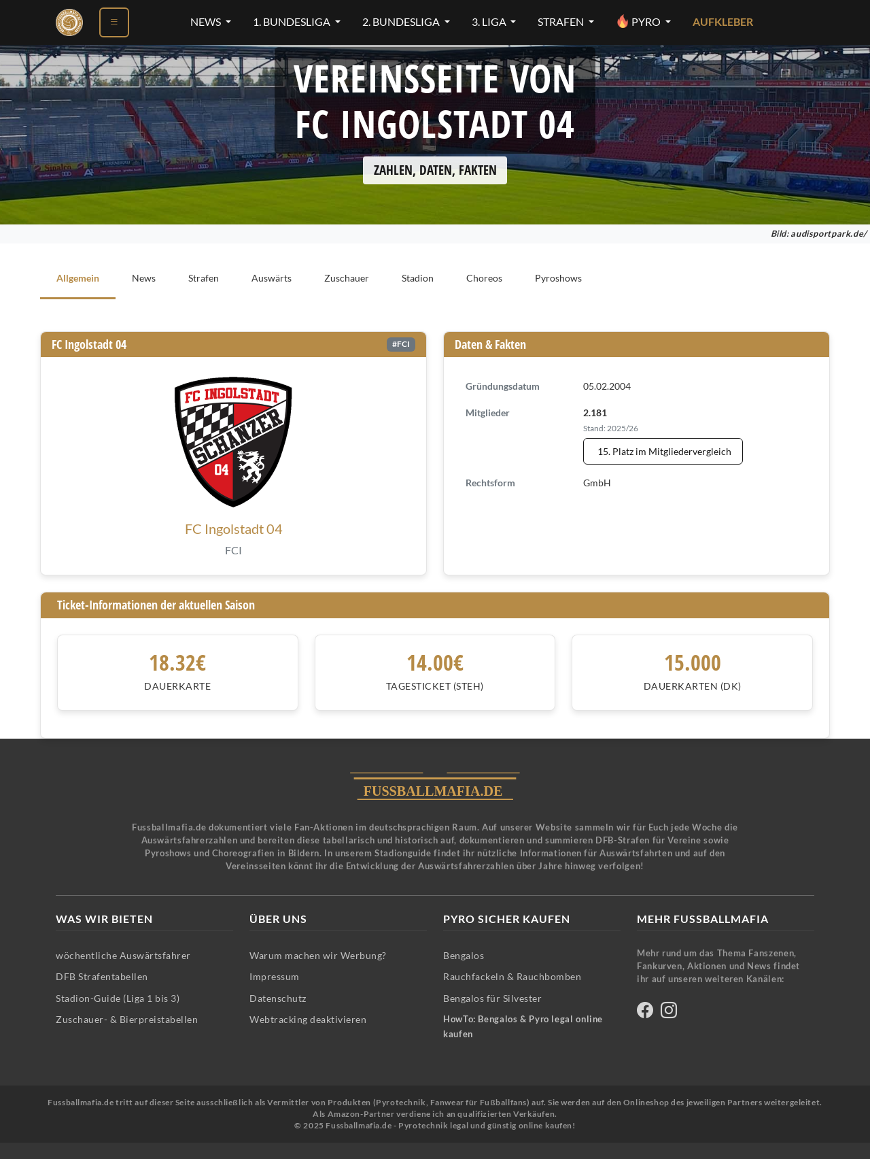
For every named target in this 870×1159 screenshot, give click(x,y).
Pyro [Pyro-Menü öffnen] (639, 21)
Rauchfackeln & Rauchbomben (512, 976)
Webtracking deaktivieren (307, 1019)
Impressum (274, 976)
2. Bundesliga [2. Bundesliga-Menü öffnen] (402, 22)
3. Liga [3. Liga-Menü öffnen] (490, 22)
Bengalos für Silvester (492, 998)
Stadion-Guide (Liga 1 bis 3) (117, 998)
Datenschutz (278, 998)
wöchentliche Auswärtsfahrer (123, 955)
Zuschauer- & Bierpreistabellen (127, 1019)
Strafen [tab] (203, 278)
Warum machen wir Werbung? (318, 955)
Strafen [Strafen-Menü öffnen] (562, 22)
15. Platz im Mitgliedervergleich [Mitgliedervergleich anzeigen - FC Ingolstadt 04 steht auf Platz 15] (664, 451)
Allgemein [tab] (77, 278)
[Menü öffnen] (114, 22)
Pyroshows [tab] (558, 278)
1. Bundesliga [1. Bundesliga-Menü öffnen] (292, 22)
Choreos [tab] (484, 278)
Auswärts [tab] (271, 278)
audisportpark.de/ (828, 234)
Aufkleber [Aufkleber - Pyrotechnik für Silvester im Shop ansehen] (723, 22)
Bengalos (463, 955)
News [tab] (144, 278)
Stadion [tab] (418, 278)
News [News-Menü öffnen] (206, 22)
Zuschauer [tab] (346, 278)
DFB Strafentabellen (102, 976)
